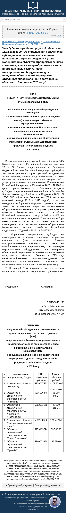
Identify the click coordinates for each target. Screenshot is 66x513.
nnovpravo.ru (33, 509)
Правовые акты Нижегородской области (21, 41)
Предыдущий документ (20, 485)
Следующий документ (46, 485)
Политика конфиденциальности (33, 506)
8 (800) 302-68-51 (37, 32)
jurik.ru (59, 35)
